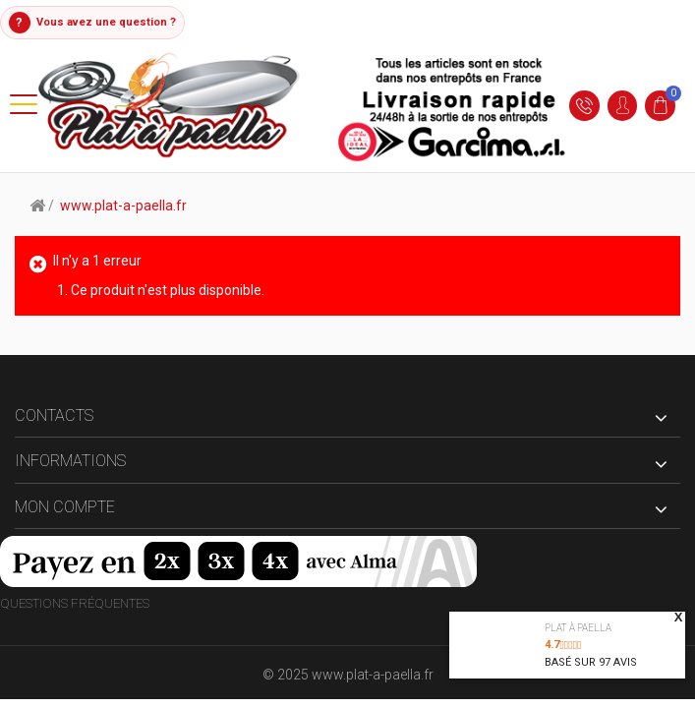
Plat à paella (578, 627)
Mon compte (65, 507)
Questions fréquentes (74, 604)
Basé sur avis (591, 662)
